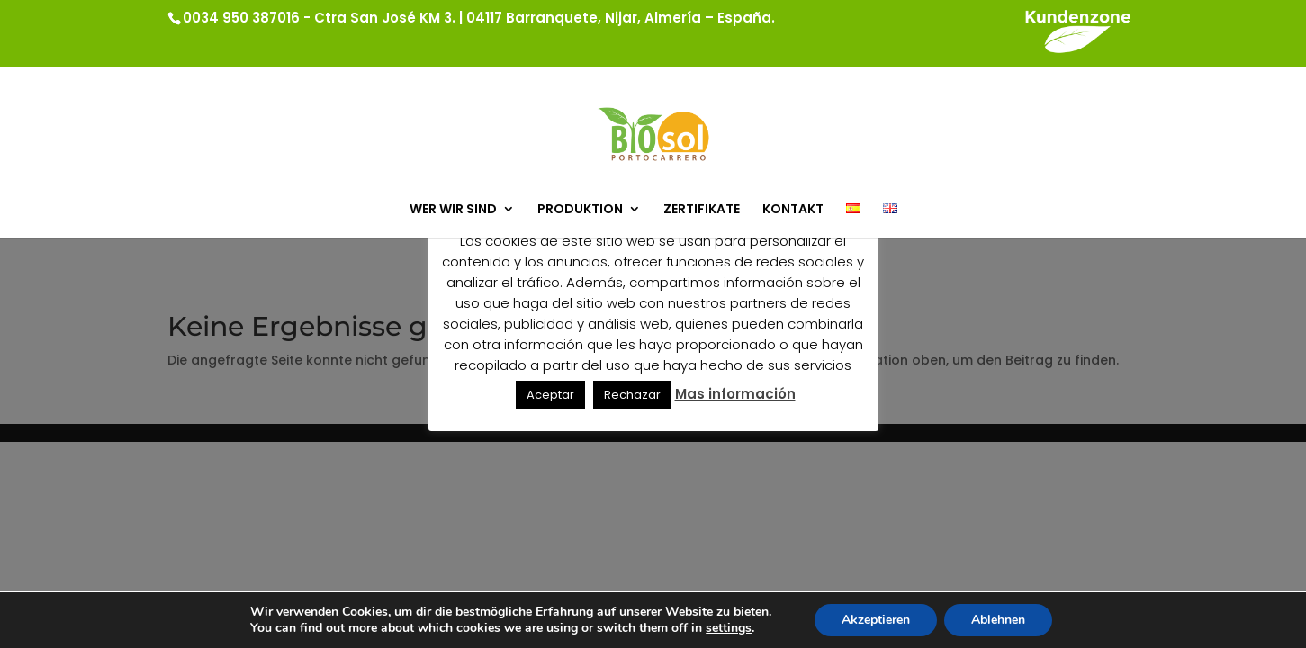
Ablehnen (998, 619)
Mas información (735, 393)
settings (729, 628)
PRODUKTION (580, 210)
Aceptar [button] (550, 394)
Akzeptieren (876, 619)
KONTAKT (793, 210)
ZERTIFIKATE (701, 210)
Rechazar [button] (632, 394)
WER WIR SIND (453, 210)
